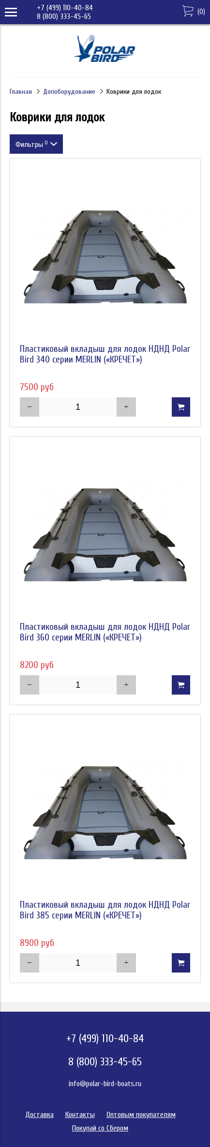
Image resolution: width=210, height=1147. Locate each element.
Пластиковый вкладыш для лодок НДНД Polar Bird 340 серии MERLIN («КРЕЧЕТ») (105, 354)
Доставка (39, 1114)
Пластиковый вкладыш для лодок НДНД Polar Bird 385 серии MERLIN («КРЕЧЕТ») (105, 910)
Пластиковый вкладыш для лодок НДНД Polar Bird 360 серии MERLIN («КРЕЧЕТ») (105, 632)
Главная (21, 91)
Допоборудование (69, 91)
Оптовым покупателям (141, 1114)
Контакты (80, 1114)
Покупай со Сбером (100, 1128)
